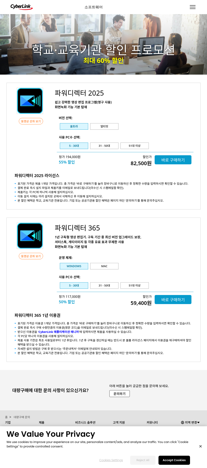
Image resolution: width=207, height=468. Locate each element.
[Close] (200, 446)
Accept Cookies (174, 460)
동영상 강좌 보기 (31, 121)
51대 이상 (134, 146)
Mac (104, 266)
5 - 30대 (74, 146)
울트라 (74, 126)
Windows (74, 266)
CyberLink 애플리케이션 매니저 (58, 332)
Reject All (142, 460)
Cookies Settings (111, 460)
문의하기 (120, 394)
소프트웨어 (93, 7)
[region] (103, 447)
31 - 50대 (104, 146)
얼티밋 (104, 126)
